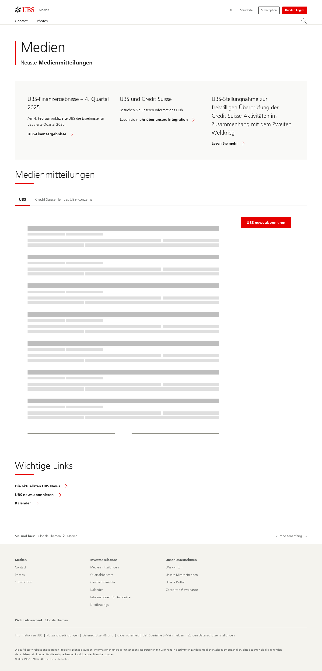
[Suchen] (304, 21)
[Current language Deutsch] (230, 10)
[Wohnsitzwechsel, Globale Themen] (56, 620)
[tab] (22, 200)
